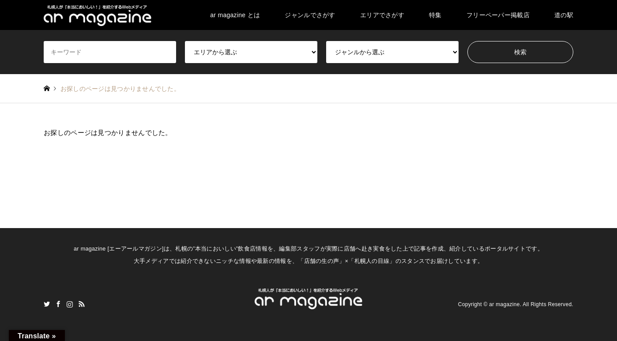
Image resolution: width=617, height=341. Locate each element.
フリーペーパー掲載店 (498, 15)
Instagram (70, 304)
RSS (82, 304)
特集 (435, 15)
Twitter (47, 304)
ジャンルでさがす (310, 15)
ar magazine (504, 304)
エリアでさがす (382, 15)
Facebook (58, 304)
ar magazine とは (235, 15)
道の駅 (563, 15)
